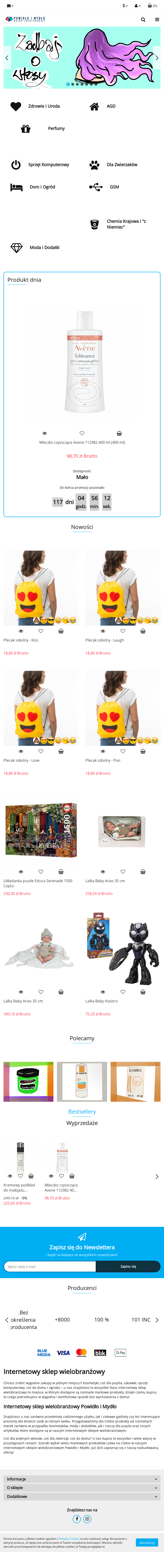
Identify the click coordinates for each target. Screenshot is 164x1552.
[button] (152, 6)
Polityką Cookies (69, 1539)
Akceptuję (147, 1542)
